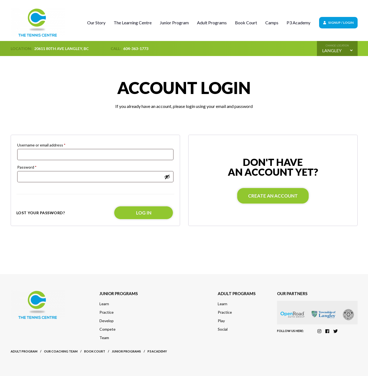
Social (223, 329)
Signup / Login (338, 22)
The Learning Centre (133, 22)
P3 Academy (298, 22)
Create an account (273, 196)
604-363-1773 (135, 48)
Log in (143, 213)
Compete (107, 329)
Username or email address (41, 145)
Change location (337, 45)
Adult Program (24, 351)
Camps (271, 22)
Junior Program (174, 22)
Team (104, 337)
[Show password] (167, 177)
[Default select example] (337, 50)
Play (221, 320)
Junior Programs (126, 351)
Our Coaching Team (61, 351)
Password (26, 167)
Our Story (96, 22)
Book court (94, 351)
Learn (104, 303)
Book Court (246, 22)
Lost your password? (40, 212)
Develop (106, 320)
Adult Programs (212, 22)
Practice (106, 312)
